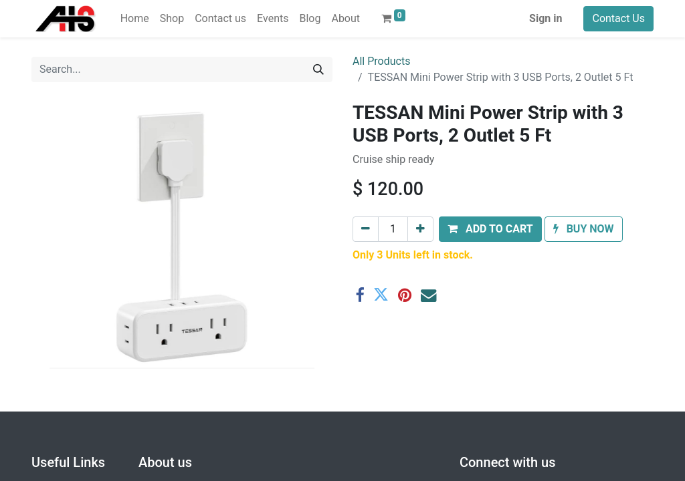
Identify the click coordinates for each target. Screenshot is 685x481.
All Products (381, 61)
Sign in (545, 18)
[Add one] (420, 229)
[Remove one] (366, 229)
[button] (490, 229)
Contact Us (618, 18)
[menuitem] (135, 18)
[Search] (318, 69)
